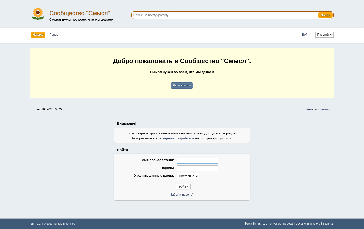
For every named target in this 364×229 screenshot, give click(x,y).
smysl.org (275, 223)
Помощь (288, 223)
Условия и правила (308, 223)
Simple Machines (64, 223)
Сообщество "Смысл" (79, 13)
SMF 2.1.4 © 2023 (41, 223)
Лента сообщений (317, 109)
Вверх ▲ (328, 223)
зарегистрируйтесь (178, 138)
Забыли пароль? (182, 194)
